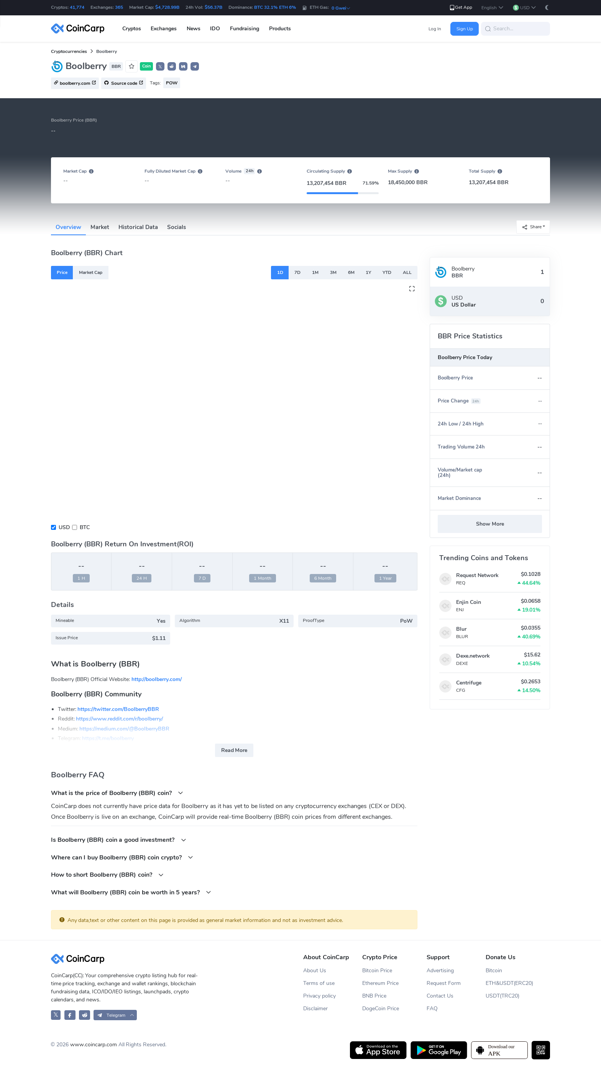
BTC (85, 527)
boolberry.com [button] (75, 84)
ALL (407, 272)
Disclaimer (315, 1008)
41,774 (77, 7)
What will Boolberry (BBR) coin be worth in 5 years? (131, 892)
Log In (435, 29)
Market (99, 227)
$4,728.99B (167, 7)
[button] (492, 8)
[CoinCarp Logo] (79, 28)
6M (351, 272)
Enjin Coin (468, 602)
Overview (68, 227)
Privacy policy (319, 995)
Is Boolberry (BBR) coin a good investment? (118, 840)
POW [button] (171, 83)
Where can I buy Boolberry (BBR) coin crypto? (122, 857)
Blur (461, 629)
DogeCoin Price (380, 1008)
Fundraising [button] (244, 28)
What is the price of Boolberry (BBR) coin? (117, 793)
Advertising (440, 970)
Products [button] (280, 28)
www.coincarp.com (93, 1044)
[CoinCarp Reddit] (84, 1015)
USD (64, 527)
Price (62, 272)
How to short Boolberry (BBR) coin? (107, 875)
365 (119, 7)
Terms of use (319, 983)
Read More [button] (234, 750)
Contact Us (440, 995)
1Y (368, 272)
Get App (460, 7)
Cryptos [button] (131, 28)
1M (315, 272)
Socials (176, 227)
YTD (387, 272)
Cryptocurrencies (69, 51)
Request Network (477, 575)
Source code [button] (124, 84)
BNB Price (374, 995)
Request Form (444, 983)
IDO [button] (215, 28)
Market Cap (90, 272)
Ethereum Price (380, 983)
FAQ (432, 1008)
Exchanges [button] (164, 28)
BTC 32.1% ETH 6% (275, 7)
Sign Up (464, 29)
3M (333, 272)
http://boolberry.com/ (156, 679)
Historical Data (138, 227)
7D (297, 272)
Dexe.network (473, 656)
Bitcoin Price (377, 970)
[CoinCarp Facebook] (70, 1015)
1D (280, 272)
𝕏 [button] (160, 67)
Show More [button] (490, 524)
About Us (314, 970)
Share (532, 226)
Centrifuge (468, 682)
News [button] (193, 28)
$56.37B (213, 7)
